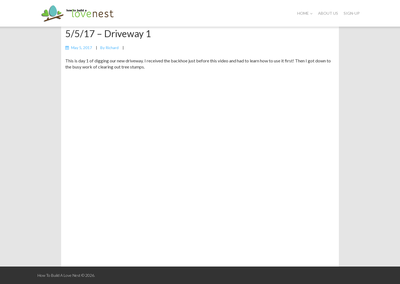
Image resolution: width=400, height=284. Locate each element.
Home (304, 13)
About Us (328, 13)
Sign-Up (352, 13)
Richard (112, 47)
